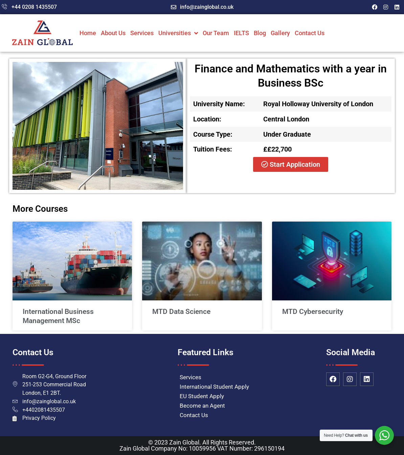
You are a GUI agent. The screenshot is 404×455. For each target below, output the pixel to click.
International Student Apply (214, 386)
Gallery (280, 33)
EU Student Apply (202, 396)
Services (142, 33)
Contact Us (309, 33)
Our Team (216, 33)
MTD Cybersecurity (312, 312)
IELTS (241, 33)
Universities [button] (178, 33)
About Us (113, 33)
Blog (260, 33)
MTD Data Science (181, 312)
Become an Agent (202, 405)
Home (88, 33)
